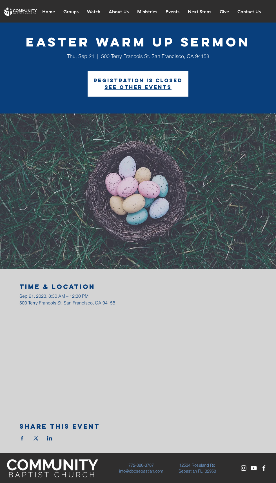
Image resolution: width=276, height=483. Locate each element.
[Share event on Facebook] (22, 438)
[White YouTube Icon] (253, 468)
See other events (138, 87)
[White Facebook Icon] (264, 468)
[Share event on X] (36, 438)
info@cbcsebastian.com (141, 471)
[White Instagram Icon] (243, 468)
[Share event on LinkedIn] (49, 438)
